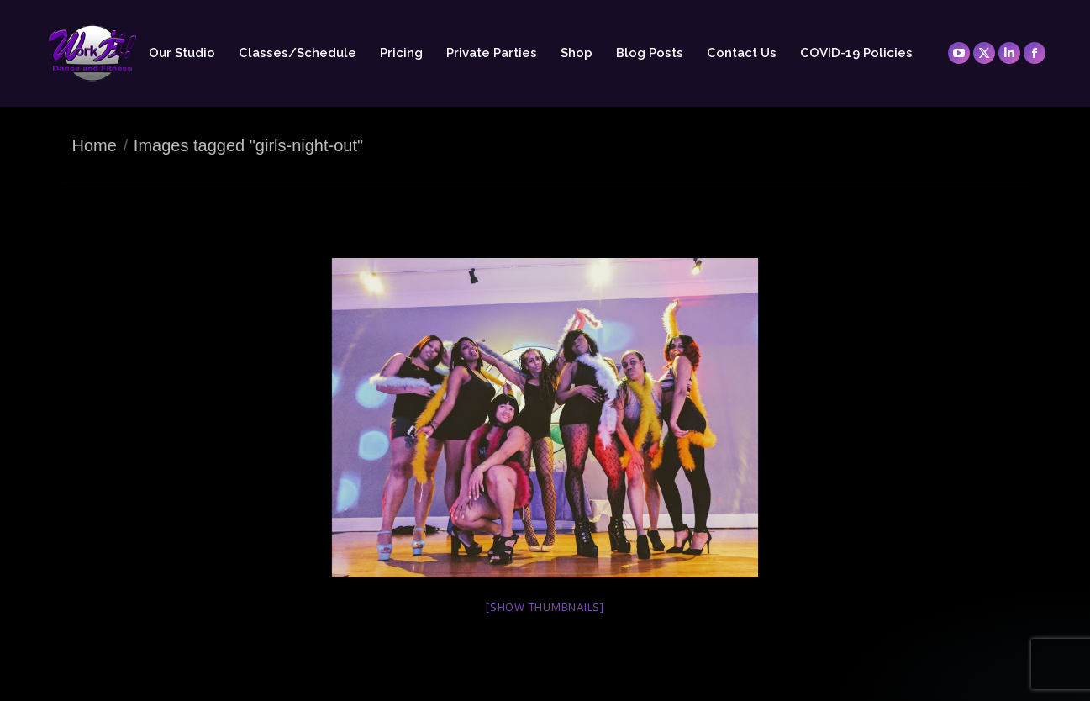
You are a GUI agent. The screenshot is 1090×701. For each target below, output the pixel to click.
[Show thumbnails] (545, 606)
